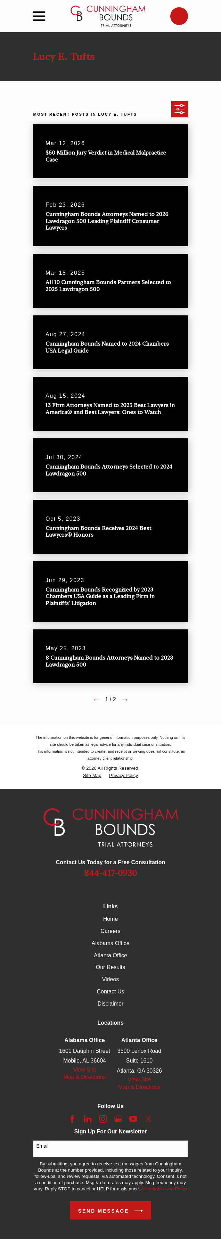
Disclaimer (111, 1004)
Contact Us (110, 991)
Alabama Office (110, 943)
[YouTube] (133, 1119)
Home (110, 919)
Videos (110, 979)
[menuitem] (92, 776)
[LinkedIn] (87, 1119)
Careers (111, 931)
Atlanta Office (110, 955)
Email (42, 1146)
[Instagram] (103, 1119)
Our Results (110, 967)
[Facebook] (72, 1119)
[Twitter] (148, 1119)
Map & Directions (85, 1077)
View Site (84, 1070)
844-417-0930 (110, 873)
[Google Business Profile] (118, 1119)
